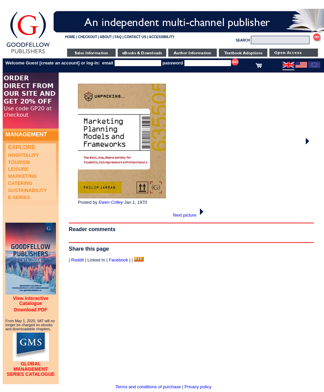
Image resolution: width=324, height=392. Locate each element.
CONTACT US (135, 37)
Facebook (118, 259)
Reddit (77, 259)
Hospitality (23, 155)
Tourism (19, 162)
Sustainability (27, 190)
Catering (20, 183)
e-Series (19, 197)
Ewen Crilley (110, 202)
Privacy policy (197, 386)
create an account (59, 62)
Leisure (18, 169)
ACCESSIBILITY (162, 37)
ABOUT (106, 37)
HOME (70, 37)
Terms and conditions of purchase (148, 386)
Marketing (22, 176)
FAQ (118, 37)
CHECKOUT (87, 37)
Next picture (190, 215)
